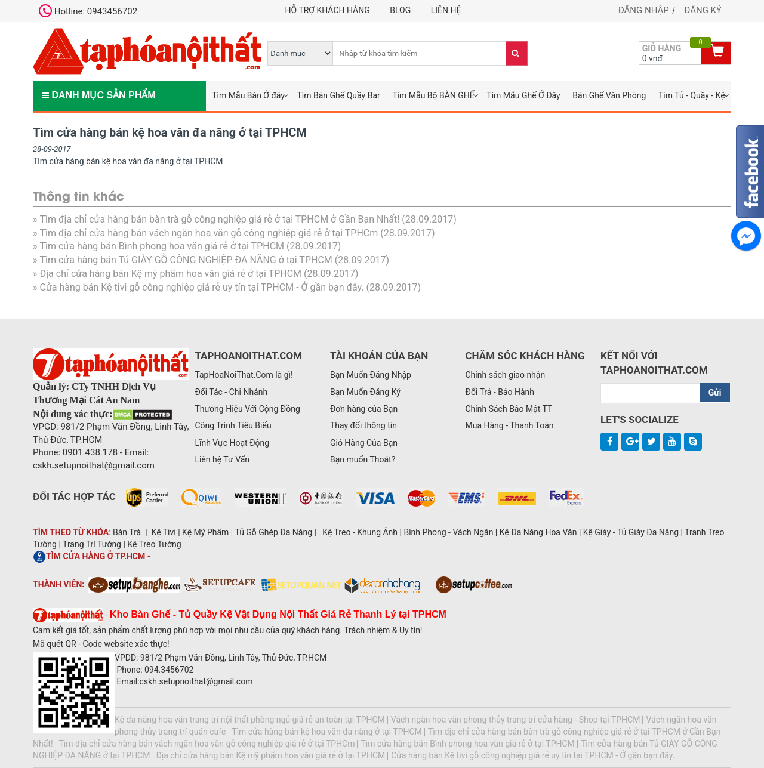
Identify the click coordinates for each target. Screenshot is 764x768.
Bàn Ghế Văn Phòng (609, 95)
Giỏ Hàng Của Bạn (364, 443)
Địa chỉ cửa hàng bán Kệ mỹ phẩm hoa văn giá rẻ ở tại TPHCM (170, 273)
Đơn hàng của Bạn (364, 409)
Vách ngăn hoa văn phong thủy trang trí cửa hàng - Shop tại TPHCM (515, 719)
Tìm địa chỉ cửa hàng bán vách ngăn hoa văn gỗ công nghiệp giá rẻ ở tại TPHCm (208, 233)
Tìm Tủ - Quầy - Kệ (691, 95)
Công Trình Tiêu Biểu (233, 425)
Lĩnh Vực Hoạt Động (232, 443)
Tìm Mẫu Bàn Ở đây (248, 95)
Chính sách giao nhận (505, 375)
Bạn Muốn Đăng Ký (365, 392)
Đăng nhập (643, 10)
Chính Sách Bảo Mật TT (508, 409)
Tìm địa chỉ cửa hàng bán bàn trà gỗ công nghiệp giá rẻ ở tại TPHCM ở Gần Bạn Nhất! (219, 219)
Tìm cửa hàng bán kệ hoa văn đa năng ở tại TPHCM (327, 731)
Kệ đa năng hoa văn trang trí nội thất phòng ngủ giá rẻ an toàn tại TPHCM (250, 719)
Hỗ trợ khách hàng (327, 10)
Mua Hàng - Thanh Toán (509, 425)
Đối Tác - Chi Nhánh (231, 392)
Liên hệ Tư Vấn (222, 459)
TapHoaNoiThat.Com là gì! (243, 375)
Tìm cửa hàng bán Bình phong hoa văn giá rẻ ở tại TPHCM (161, 246)
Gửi (715, 392)
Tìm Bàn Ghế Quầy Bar (338, 95)
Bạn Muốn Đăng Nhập (370, 375)
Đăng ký (703, 10)
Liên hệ (446, 10)
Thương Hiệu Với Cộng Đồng (247, 409)
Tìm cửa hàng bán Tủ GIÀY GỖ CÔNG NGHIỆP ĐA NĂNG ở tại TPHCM (185, 260)
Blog (400, 10)
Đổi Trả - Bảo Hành (499, 392)
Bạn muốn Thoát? (362, 459)
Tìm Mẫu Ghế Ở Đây (523, 95)
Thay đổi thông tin (363, 425)
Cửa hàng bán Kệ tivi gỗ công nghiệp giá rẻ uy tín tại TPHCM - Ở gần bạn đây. (201, 287)
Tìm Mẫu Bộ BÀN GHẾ (433, 95)
